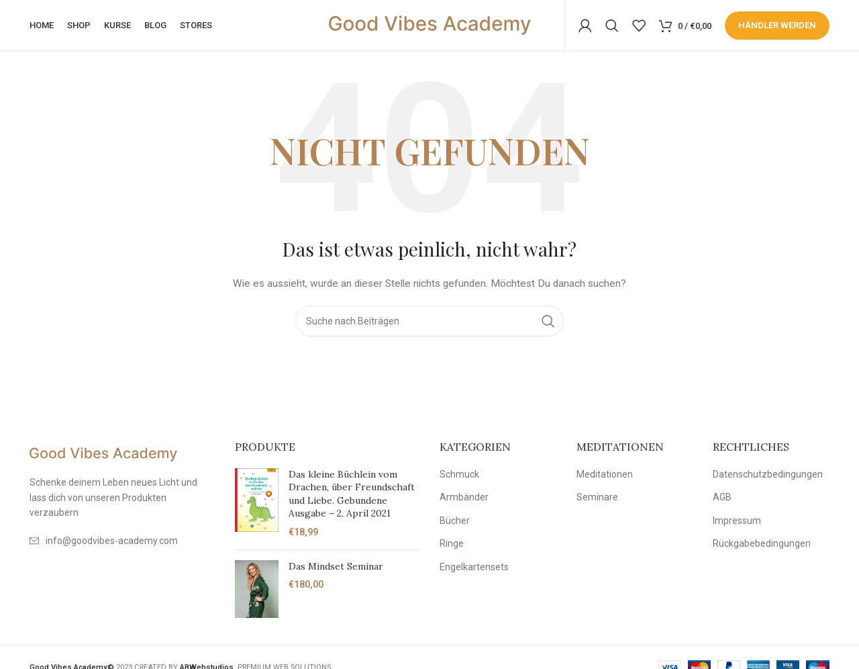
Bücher (455, 524)
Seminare (597, 500)
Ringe (452, 546)
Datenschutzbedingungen (768, 477)
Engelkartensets (474, 570)
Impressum (737, 524)
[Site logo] (430, 26)
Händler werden (777, 26)
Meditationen (604, 477)
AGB (722, 500)
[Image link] (103, 456)
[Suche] (612, 26)
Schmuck (459, 477)
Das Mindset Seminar (336, 569)
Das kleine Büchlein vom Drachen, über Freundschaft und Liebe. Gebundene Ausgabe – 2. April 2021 (352, 497)
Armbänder (464, 500)
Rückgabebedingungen (762, 546)
